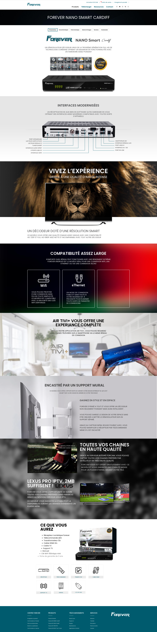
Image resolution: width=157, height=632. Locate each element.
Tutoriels (92, 622)
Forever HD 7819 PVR (53, 627)
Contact (109, 7)
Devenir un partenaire (33, 627)
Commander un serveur (33, 630)
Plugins (71, 625)
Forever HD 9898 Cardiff (54, 622)
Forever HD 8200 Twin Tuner (55, 630)
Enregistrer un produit (33, 620)
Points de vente (94, 627)
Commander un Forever (33, 622)
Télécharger (86, 7)
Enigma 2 (71, 622)
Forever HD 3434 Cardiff (54, 625)
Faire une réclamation (33, 625)
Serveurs (92, 620)
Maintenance (72, 627)
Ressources (99, 7)
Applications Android (74, 630)
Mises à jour (72, 620)
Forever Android (52, 620)
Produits (75, 7)
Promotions (93, 625)
